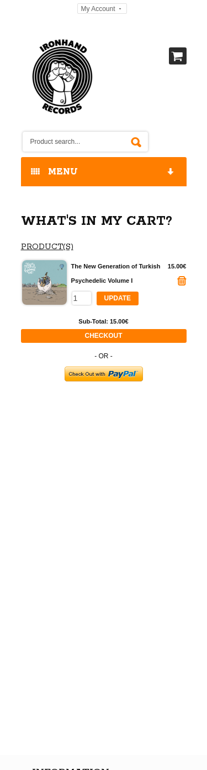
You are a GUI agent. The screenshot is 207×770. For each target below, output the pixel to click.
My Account (98, 9)
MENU (103, 172)
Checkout (104, 336)
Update (117, 298)
